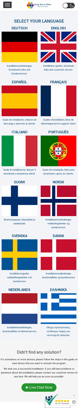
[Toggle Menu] (7, 4)
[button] (69, 5)
